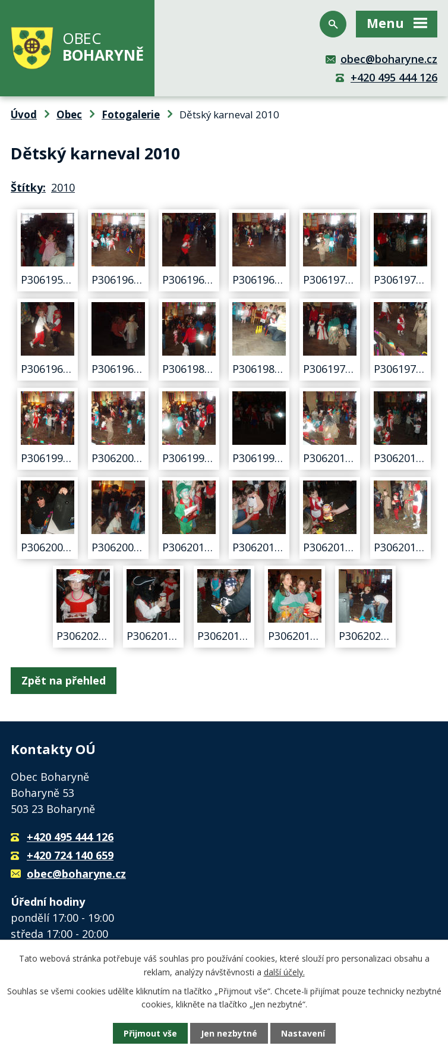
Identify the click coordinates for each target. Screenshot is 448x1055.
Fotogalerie (131, 114)
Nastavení (303, 1033)
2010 (63, 187)
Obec (69, 114)
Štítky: (28, 187)
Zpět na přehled (63, 680)
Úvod (24, 114)
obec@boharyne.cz (388, 59)
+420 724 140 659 (70, 855)
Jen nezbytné (229, 1033)
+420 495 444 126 (394, 77)
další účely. (284, 971)
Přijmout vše (150, 1033)
